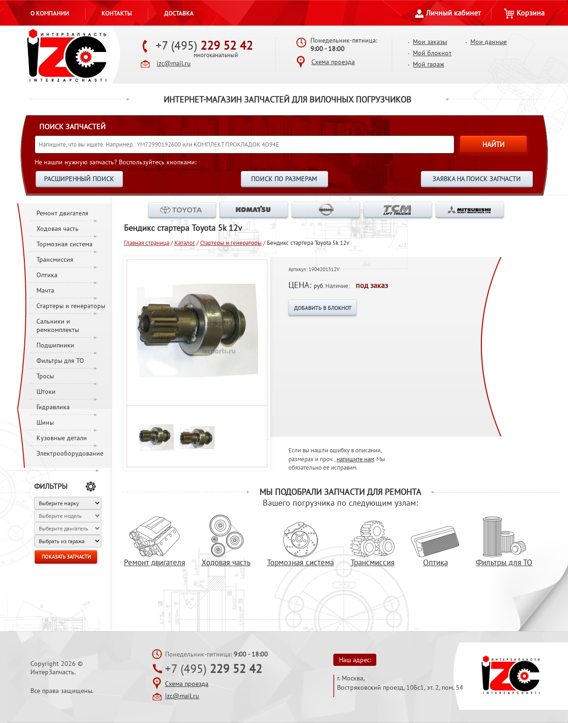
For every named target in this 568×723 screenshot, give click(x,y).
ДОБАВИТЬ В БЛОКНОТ (323, 307)
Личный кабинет (448, 12)
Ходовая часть (57, 228)
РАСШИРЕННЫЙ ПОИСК (79, 179)
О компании (49, 13)
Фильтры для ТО (60, 360)
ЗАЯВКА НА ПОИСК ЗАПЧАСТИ (476, 179)
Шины (45, 422)
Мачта (45, 290)
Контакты (116, 13)
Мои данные (488, 41)
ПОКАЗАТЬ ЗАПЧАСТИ (66, 556)
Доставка (179, 13)
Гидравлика (53, 407)
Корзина (524, 12)
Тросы (45, 376)
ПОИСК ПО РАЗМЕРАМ (284, 179)
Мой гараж (428, 64)
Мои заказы (430, 41)
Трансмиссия (54, 259)
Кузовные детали (61, 438)
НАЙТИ (493, 144)
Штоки (46, 391)
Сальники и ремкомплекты (57, 325)
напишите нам (355, 459)
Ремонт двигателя (62, 213)
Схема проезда (333, 62)
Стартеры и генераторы (70, 306)
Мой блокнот (432, 53)
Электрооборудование (69, 453)
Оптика (47, 275)
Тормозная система (64, 244)
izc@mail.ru (174, 63)
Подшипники (55, 345)
